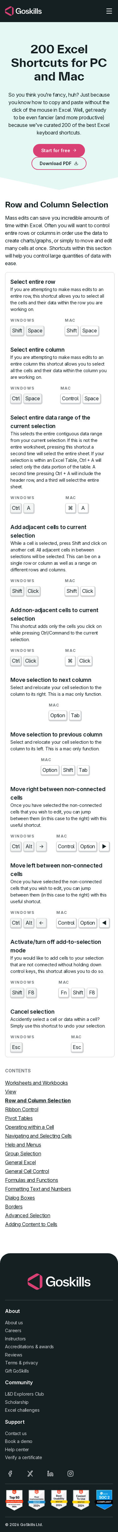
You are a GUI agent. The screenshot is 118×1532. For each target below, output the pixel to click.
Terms (11, 1362)
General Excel (20, 1162)
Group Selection (23, 1153)
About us (14, 1322)
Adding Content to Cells (31, 1224)
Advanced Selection (27, 1215)
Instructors (15, 1338)
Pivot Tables (19, 1118)
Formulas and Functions (31, 1180)
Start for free (59, 150)
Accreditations (19, 1346)
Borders (14, 1206)
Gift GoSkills (17, 1371)
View (10, 1091)
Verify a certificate (23, 1457)
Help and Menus (23, 1145)
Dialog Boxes (20, 1198)
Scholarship (17, 1402)
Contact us (15, 1433)
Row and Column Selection (38, 1100)
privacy (30, 1362)
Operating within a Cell (29, 1127)
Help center (17, 1449)
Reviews (13, 1354)
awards (46, 1346)
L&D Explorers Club (24, 1394)
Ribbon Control (21, 1109)
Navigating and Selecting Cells (38, 1136)
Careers (13, 1330)
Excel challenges (22, 1410)
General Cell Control (27, 1171)
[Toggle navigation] (109, 11)
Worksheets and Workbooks (36, 1083)
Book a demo (18, 1441)
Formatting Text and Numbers (38, 1189)
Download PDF (59, 163)
